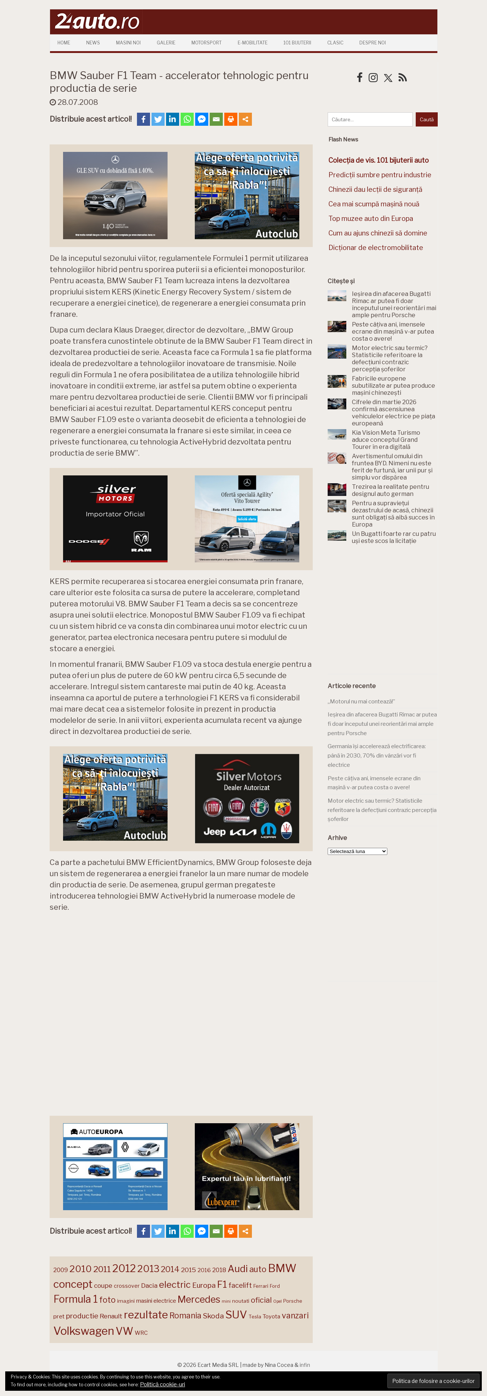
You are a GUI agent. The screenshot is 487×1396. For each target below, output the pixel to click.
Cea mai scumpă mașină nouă (373, 204)
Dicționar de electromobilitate (375, 248)
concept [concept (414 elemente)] (73, 1284)
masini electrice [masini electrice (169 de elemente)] (156, 1300)
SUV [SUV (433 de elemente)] (236, 1314)
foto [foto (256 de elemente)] (107, 1300)
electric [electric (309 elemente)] (175, 1284)
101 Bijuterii (297, 43)
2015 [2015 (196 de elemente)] (188, 1270)
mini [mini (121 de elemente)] (226, 1301)
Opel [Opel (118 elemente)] (277, 1301)
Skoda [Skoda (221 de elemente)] (213, 1315)
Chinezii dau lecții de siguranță (375, 189)
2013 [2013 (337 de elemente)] (148, 1268)
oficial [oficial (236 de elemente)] (261, 1300)
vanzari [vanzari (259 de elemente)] (295, 1315)
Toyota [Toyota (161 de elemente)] (271, 1316)
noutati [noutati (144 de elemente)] (240, 1301)
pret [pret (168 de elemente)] (59, 1316)
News (93, 43)
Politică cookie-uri (162, 1384)
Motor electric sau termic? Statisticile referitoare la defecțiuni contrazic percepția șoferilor (382, 809)
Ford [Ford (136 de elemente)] (275, 1286)
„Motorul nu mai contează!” (361, 701)
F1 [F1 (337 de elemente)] (222, 1284)
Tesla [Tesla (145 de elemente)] (255, 1317)
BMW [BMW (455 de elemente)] (282, 1268)
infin (305, 1365)
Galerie (166, 43)
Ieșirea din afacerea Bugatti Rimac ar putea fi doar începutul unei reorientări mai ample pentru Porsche (382, 723)
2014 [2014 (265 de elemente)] (170, 1269)
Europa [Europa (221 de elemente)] (204, 1285)
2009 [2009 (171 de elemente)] (60, 1270)
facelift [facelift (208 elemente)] (240, 1285)
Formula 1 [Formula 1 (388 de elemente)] (75, 1299)
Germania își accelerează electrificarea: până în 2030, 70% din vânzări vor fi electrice (377, 755)
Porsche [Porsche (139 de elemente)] (292, 1301)
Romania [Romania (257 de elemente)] (185, 1315)
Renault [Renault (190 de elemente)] (111, 1316)
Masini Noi (128, 43)
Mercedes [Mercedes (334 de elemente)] (199, 1299)
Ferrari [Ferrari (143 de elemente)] (260, 1286)
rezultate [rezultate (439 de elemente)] (146, 1314)
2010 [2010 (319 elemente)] (80, 1269)
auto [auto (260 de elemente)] (257, 1269)
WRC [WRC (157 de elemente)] (141, 1333)
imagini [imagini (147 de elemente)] (126, 1301)
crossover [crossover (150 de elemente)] (127, 1286)
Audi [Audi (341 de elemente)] (238, 1268)
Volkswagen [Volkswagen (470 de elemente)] (83, 1330)
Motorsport (206, 43)
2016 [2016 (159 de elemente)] (204, 1270)
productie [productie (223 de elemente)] (82, 1315)
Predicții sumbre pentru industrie (379, 175)
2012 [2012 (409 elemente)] (124, 1268)
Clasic (335, 43)
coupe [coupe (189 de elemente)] (103, 1285)
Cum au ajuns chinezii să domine (377, 233)
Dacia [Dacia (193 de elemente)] (149, 1285)
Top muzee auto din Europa (370, 218)
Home (63, 43)
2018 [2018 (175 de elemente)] (219, 1270)
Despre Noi (372, 43)
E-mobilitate (253, 43)
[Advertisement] (384, 613)
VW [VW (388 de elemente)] (124, 1331)
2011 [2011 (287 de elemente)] (102, 1269)
